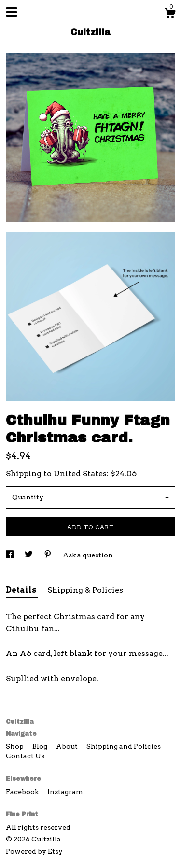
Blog (40, 746)
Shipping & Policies (85, 590)
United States (80, 473)
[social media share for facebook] (10, 555)
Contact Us (25, 756)
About (67, 746)
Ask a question (88, 555)
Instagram (65, 792)
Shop (15, 746)
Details (22, 590)
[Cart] (170, 14)
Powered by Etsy (34, 851)
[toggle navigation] (11, 12)
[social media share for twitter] (29, 555)
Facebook (23, 792)
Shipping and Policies (123, 746)
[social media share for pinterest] (48, 555)
